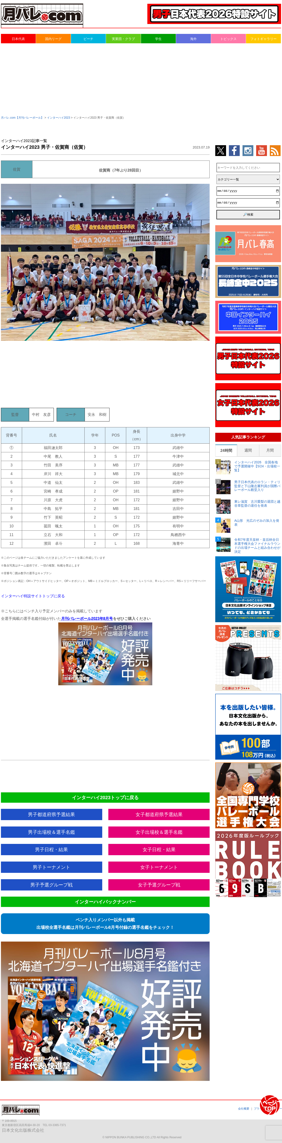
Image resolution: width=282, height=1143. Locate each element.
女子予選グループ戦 (159, 884)
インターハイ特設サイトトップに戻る (33, 596)
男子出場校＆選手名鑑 (51, 832)
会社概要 (243, 1108)
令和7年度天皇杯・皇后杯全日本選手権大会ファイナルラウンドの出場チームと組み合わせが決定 (257, 545)
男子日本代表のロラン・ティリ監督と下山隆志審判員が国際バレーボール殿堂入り (257, 486)
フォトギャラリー (263, 39)
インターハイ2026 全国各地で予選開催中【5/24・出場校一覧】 (257, 466)
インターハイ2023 (58, 117)
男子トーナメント (51, 867)
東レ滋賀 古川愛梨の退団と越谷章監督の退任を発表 (257, 503)
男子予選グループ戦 (51, 884)
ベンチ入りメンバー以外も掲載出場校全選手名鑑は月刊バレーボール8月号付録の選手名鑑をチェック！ (105, 924)
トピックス (228, 39)
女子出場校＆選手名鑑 (159, 832)
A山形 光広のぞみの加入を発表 (256, 522)
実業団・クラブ (123, 39)
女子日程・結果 (159, 849)
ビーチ (88, 39)
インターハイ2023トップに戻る (105, 797)
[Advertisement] (141, 79)
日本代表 (18, 39)
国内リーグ (53, 39)
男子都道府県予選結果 (51, 814)
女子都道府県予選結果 (159, 814)
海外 (193, 39)
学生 (158, 39)
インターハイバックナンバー (105, 901)
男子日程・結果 (51, 849)
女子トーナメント (159, 867)
